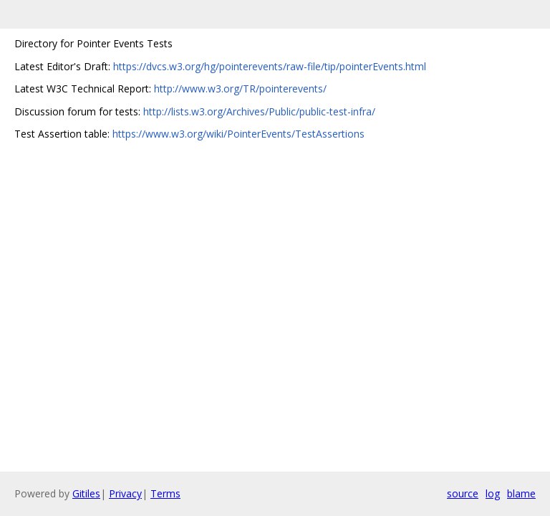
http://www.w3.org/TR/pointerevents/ (240, 88)
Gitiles (86, 493)
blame (521, 493)
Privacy (125, 493)
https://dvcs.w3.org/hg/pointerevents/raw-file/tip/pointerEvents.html (269, 66)
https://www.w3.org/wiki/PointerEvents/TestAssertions (238, 133)
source (462, 493)
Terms (165, 493)
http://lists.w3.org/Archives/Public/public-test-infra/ (259, 111)
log (493, 493)
